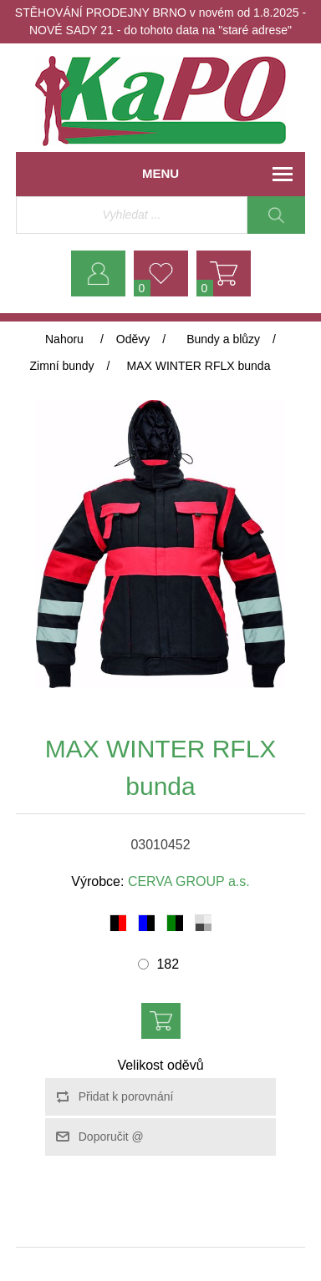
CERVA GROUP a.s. (189, 881)
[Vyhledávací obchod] (131, 215)
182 (167, 964)
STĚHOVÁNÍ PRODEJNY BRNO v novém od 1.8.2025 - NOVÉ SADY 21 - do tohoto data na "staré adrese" (160, 21)
